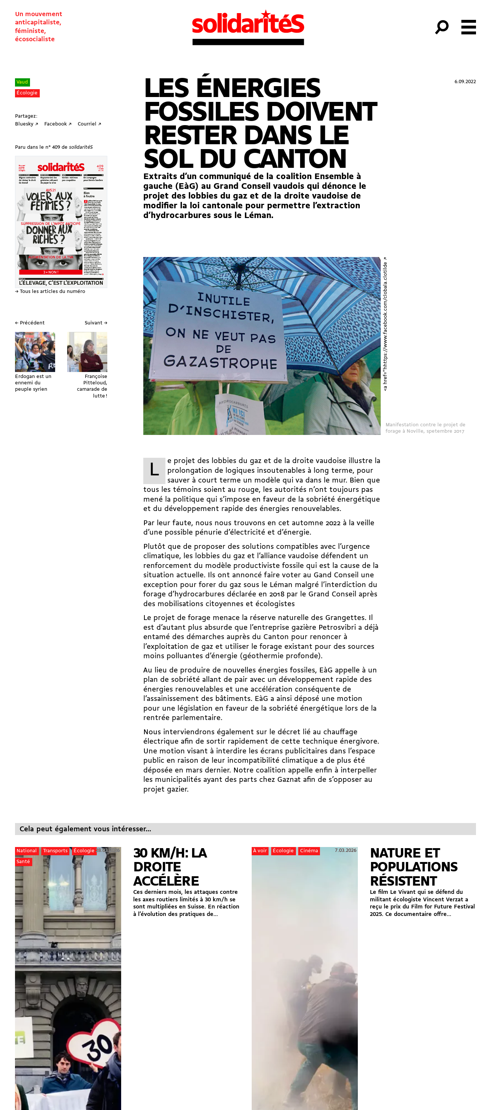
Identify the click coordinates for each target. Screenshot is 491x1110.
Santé (23, 861)
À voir (260, 851)
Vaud (22, 82)
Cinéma (309, 851)
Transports (55, 851)
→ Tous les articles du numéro (50, 291)
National (27, 851)
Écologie (27, 93)
